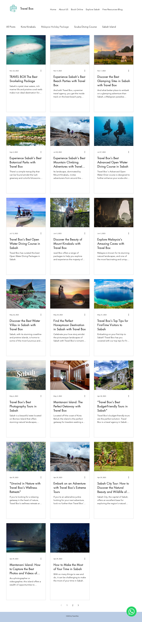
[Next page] (78, 605)
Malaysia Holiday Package (55, 26)
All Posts (10, 26)
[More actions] (42, 70)
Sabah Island (109, 26)
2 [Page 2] (72, 605)
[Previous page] (61, 605)
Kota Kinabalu (28, 26)
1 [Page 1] (67, 605)
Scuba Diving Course (85, 26)
